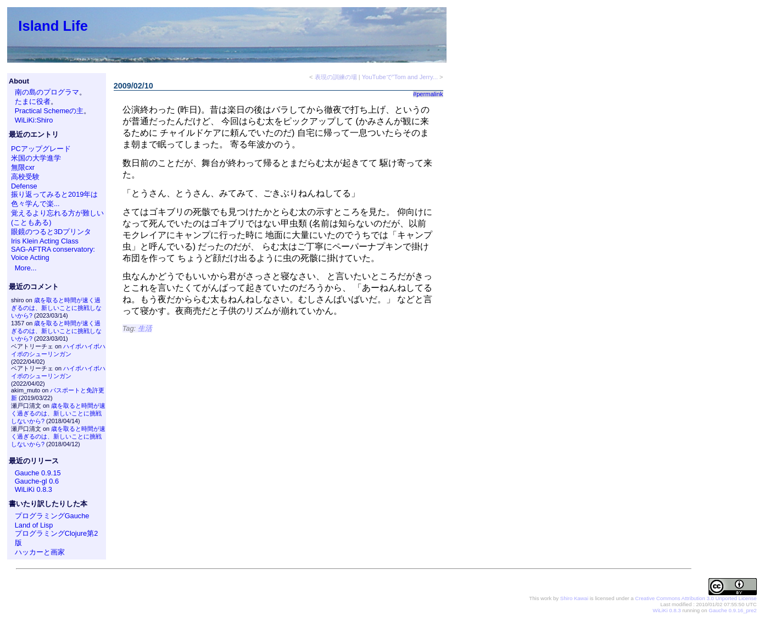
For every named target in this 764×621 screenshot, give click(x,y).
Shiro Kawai (574, 598)
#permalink (428, 94)
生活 (145, 328)
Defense (24, 186)
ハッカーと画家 (40, 552)
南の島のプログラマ (47, 92)
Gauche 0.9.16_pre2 (732, 610)
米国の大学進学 (36, 158)
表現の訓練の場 (336, 77)
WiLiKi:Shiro (34, 120)
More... (26, 268)
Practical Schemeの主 (49, 111)
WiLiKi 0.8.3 (33, 489)
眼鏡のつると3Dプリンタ (51, 232)
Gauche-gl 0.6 (37, 481)
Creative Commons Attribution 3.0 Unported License (695, 598)
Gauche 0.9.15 (38, 473)
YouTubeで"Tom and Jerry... (400, 77)
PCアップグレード (41, 149)
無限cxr (23, 167)
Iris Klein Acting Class (45, 241)
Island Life (53, 26)
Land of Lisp (34, 525)
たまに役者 (33, 101)
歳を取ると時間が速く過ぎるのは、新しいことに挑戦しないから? (56, 308)
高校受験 (25, 177)
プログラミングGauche (52, 516)
